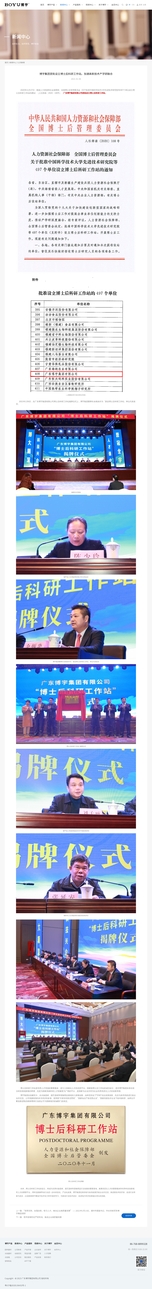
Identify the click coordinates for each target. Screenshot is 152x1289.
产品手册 (27, 1250)
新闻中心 (64, 5)
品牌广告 (37, 1253)
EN (133, 5)
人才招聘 (47, 1253)
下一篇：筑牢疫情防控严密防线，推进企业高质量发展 (39, 1217)
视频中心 (89, 5)
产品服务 (77, 5)
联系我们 (47, 1257)
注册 (144, 5)
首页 (42, 5)
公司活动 (18, 1257)
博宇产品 (51, 5)
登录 (140, 5)
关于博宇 (102, 5)
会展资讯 (18, 1253)
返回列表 (128, 1215)
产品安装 (37, 1257)
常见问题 (27, 1253)
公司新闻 (21, 62)
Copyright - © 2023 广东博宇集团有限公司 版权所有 (27, 1278)
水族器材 (8, 1253)
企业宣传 (37, 1250)
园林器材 (8, 1250)
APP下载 (27, 1261)
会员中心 (115, 5)
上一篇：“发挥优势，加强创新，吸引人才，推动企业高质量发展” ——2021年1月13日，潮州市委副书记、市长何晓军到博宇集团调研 (67, 1212)
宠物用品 (8, 1261)
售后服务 (27, 1257)
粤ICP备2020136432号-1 (15, 1285)
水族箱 (7, 1257)
